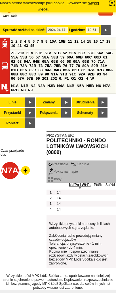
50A (29, 53)
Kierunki (80, 164)
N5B (90, 86)
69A (76, 61)
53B (81, 53)
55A (14, 57)
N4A (61, 86)
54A (100, 53)
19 (13, 46)
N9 (30, 90)
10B (62, 41)
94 (105, 74)
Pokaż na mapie (63, 171)
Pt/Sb (98, 185)
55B (23, 57)
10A (53, 41)
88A (109, 70)
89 (40, 74)
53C (90, 53)
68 (69, 61)
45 (32, 46)
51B (57, 53)
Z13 (21, 53)
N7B (15, 90)
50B (38, 53)
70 (93, 61)
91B (63, 74)
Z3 (13, 53)
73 (40, 66)
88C (23, 74)
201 (45, 78)
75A (48, 66)
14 (83, 41)
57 (38, 57)
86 (83, 70)
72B (32, 66)
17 (102, 41)
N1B (24, 86)
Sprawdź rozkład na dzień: (24, 30)
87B (100, 70)
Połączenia (49, 113)
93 (99, 74)
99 (38, 78)
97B (30, 78)
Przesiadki (58, 164)
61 (105, 57)
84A (48, 70)
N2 (33, 86)
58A (45, 57)
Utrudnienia (85, 102)
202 (53, 78)
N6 (98, 86)
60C (88, 57)
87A (91, 70)
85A (66, 70)
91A (54, 74)
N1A (15, 86)
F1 (66, 78)
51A (48, 53)
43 (26, 46)
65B (54, 61)
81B (14, 70)
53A (72, 53)
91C (72, 74)
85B (75, 70)
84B (57, 70)
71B (14, 66)
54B (109, 53)
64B (36, 61)
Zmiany (49, 102)
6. (60, 78)
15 (89, 41)
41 (20, 46)
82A (23, 70)
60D (97, 57)
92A (82, 74)
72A (23, 66)
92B (91, 74)
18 (108, 41)
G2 (80, 78)
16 (96, 41)
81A (103, 66)
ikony (55, 179)
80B (94, 66)
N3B (51, 86)
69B (85, 61)
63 (20, 61)
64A (27, 61)
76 (65, 66)
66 (62, 61)
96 (13, 78)
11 (70, 41)
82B (32, 70)
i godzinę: (77, 30)
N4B (71, 86)
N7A (107, 86)
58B (54, 57)
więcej (93, 3)
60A (70, 57)
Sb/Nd (110, 185)
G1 (73, 78)
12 (76, 41)
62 (13, 61)
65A (45, 61)
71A (101, 61)
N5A (80, 86)
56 (31, 57)
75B (57, 66)
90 (47, 74)
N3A (41, 86)
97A (21, 78)
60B (79, 57)
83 (40, 70)
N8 (23, 90)
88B (14, 74)
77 (71, 66)
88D (32, 74)
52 (65, 53)
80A (85, 66)
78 (78, 66)
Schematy (85, 113)
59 (62, 57)
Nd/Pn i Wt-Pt (80, 185)
